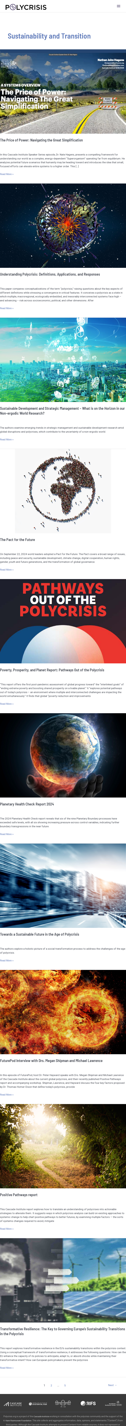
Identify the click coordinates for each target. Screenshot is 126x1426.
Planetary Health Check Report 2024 (28, 803)
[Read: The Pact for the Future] (63, 490)
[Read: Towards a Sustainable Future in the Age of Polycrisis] (63, 885)
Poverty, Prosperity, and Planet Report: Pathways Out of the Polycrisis (54, 669)
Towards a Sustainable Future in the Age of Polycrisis (40, 934)
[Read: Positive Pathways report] (63, 1146)
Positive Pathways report (19, 1194)
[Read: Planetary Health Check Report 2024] (63, 755)
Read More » (7, 174)
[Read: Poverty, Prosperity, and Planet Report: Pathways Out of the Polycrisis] (63, 621)
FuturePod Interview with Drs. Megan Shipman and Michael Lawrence (52, 1060)
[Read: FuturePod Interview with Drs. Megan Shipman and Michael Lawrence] (63, 1011)
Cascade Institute (43, 1416)
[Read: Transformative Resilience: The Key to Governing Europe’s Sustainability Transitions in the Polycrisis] (63, 1280)
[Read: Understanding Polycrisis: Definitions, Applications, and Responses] (63, 225)
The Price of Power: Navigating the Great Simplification (42, 139)
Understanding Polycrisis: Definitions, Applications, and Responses (51, 274)
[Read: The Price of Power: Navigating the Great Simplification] (63, 91)
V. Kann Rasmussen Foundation (22, 1420)
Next (112, 1385)
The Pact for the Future (18, 539)
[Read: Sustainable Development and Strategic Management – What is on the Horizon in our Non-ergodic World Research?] (63, 359)
